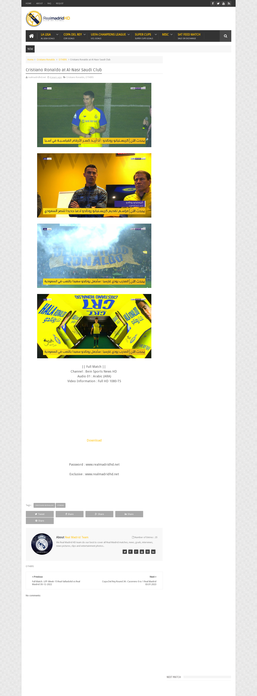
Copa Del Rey (73, 36)
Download (93, 440)
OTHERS (63, 59)
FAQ (49, 3)
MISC (165, 34)
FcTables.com (176, 102)
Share (66, 514)
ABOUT (39, 3)
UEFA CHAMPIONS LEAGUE (108, 36)
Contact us (222, 679)
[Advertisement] (93, 412)
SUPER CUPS (144, 36)
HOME (28, 3)
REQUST (59, 3)
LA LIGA (47, 36)
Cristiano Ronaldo (46, 59)
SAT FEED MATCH (189, 36)
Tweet (38, 514)
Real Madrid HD (56, 690)
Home (30, 59)
